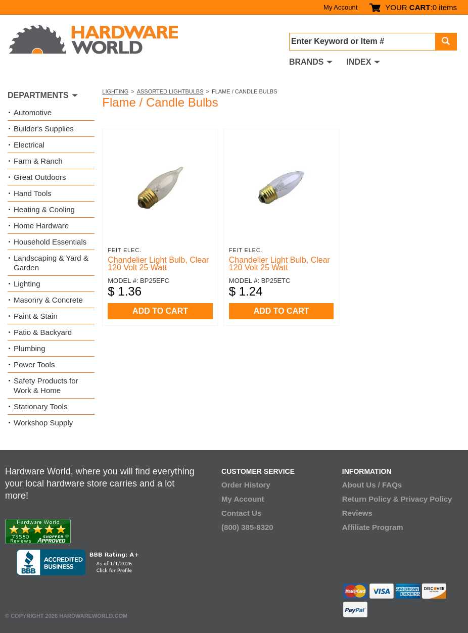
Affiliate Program (372, 527)
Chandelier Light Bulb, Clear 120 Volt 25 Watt (158, 264)
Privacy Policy (426, 499)
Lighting (115, 91)
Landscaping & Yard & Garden (51, 263)
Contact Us (241, 513)
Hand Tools (33, 193)
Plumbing (29, 348)
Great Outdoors (40, 177)
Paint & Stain (36, 316)
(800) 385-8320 (247, 527)
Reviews (357, 513)
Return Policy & (370, 499)
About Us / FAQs (372, 484)
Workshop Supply (43, 422)
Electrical (29, 144)
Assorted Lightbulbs (170, 91)
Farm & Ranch (38, 161)
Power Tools (34, 364)
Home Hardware (41, 225)
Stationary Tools (40, 406)
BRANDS (306, 62)
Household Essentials (50, 241)
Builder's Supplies (44, 128)
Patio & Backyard (43, 332)
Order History (245, 484)
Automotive (33, 112)
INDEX (358, 62)
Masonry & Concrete (48, 300)
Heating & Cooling (44, 209)
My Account (340, 7)
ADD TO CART (160, 311)
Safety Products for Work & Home (46, 385)
